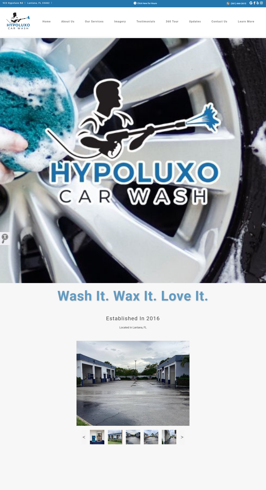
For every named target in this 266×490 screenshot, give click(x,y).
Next (182, 437)
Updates (195, 21)
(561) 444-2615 (236, 3)
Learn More (246, 21)
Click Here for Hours (145, 3)
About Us (67, 21)
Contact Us (219, 21)
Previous (83, 437)
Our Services (94, 21)
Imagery (120, 21)
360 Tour (172, 21)
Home (46, 21)
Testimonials (145, 21)
